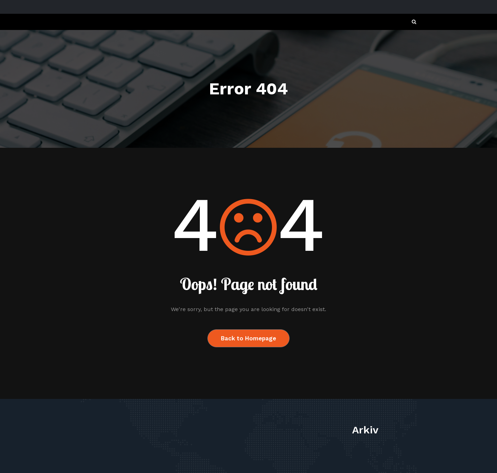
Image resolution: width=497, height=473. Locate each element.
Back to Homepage (248, 338)
